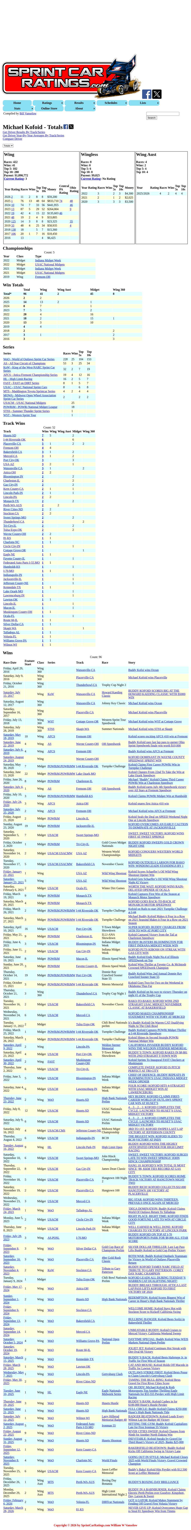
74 (60, 200)
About (79, 108)
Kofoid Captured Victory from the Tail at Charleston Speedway (152, 936)
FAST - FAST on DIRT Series (21, 383)
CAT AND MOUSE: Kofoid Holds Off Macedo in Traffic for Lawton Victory (158, 1366)
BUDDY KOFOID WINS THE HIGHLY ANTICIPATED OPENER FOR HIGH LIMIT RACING (156, 1147)
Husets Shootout (111, 1440)
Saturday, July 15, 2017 (11, 694)
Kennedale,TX (12, 587)
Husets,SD (9, 435)
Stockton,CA (11, 513)
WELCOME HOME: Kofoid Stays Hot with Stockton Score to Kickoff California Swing (154, 1310)
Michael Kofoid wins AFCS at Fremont (152, 811)
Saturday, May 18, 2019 (12, 736)
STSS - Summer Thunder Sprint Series (26, 411)
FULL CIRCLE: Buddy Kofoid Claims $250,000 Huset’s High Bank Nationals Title (157, 1410)
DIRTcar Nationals (113, 1502)
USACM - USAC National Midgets (24, 402)
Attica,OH (9, 472)
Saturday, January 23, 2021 (13, 880)
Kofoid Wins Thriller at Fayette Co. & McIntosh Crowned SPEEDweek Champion (157, 966)
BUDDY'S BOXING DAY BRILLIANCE (153, 1482)
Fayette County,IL (14, 558)
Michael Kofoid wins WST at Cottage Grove (155, 721)
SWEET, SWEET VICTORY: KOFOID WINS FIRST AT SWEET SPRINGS (156, 835)
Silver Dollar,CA (13, 624)
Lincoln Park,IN (13, 492)
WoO (51, 1099)
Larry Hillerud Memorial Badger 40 (114, 1418)
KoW (51, 694)
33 (12, 225)
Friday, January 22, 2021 (12, 873)
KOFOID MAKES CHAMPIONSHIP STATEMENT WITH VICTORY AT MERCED (156, 1015)
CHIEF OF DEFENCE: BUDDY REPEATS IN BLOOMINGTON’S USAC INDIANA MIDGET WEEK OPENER (157, 1078)
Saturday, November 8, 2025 (11, 1460)
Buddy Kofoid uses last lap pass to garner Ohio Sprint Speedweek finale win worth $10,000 (156, 744)
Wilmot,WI (10, 644)
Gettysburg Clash (112, 1374)
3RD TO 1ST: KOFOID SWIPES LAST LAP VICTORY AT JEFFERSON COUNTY (155, 1130)
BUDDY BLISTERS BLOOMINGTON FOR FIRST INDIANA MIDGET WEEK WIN (155, 943)
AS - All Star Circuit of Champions (24, 363)
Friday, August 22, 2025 (12, 1433)
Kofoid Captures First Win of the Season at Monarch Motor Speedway (154, 895)
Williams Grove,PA (15, 640)
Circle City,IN (11, 546)
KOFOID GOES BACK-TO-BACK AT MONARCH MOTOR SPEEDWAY (152, 903)
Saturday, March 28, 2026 (13, 1509)
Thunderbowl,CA (13, 521)
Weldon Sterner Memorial (111, 1046)
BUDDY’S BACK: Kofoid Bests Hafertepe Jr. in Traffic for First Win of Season (157, 1359)
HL (49, 1147)
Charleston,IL (11, 480)
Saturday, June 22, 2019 (12, 744)
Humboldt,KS (11, 566)
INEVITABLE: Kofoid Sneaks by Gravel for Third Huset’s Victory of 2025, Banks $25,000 (156, 1440)
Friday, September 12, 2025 (12, 1449)
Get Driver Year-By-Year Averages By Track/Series (33, 135)
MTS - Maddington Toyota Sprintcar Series (29, 391)
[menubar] (96, 105)
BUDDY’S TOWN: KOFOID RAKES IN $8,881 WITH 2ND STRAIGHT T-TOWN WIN (157, 1054)
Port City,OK (11, 460)
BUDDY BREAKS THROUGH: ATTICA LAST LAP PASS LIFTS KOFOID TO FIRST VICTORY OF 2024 (157, 1288)
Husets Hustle (110, 1403)
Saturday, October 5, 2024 (13, 1341)
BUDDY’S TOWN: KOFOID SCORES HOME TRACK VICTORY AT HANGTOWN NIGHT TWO (157, 1180)
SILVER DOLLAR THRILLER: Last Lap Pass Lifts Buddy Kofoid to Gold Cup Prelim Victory (157, 1248)
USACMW (65, 853)
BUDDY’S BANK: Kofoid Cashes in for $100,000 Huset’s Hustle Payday (152, 1403)
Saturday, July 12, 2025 (11, 1418)
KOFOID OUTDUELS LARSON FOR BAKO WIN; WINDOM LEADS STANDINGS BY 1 (156, 864)
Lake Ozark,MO (13, 591)
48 (71, 200)
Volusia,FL (9, 636)
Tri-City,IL (9, 525)
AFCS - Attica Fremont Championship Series (30, 374)
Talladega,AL (11, 632)
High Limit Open (112, 1147)
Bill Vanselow (28, 113)
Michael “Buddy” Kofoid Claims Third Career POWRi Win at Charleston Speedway (156, 781)
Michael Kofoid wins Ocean (145, 703)
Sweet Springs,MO (14, 517)
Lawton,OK (10, 599)
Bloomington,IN (13, 476)
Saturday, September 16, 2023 (12, 1259)
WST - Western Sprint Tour (19, 415)
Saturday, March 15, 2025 (13, 1359)
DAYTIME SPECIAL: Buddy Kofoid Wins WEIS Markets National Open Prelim (158, 1341)
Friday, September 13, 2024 (12, 1321)
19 (12, 213)
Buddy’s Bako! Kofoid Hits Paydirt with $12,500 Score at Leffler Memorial (157, 1471)
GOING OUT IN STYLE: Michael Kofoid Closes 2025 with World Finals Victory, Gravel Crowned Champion (158, 1460)
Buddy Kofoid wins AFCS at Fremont (151, 751)
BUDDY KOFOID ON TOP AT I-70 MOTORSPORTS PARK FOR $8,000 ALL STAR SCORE (158, 1238)
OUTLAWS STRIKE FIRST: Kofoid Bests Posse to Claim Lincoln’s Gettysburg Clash (157, 1374)
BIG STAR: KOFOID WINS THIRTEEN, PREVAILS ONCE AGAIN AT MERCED (153, 1201)
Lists (143, 102)
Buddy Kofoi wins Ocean (143, 670)
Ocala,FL (9, 616)
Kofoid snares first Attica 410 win (148, 803)
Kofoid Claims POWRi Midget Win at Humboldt (157, 796)
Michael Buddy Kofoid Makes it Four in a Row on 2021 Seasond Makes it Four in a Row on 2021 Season (158, 920)
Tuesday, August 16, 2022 (13, 1147)
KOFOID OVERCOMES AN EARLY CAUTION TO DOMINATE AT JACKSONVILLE (158, 826)
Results (79, 102)
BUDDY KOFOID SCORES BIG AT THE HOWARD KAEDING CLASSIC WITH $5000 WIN (156, 694)
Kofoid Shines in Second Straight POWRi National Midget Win (153, 1039)
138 (13, 229)
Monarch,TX (11, 501)
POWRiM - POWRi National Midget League (30, 407)
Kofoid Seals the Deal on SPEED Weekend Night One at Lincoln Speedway (157, 818)
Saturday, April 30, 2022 (12, 1061)
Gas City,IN (10, 484)
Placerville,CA (12, 443)
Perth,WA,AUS (12, 505)
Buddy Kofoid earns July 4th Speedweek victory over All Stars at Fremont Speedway (157, 788)
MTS (51, 1482)
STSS (51, 729)
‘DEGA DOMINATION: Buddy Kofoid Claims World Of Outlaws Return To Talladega (156, 1210)
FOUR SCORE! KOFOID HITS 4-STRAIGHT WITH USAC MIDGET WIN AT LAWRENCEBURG (156, 1089)
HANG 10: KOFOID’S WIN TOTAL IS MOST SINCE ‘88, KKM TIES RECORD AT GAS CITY (156, 1169)
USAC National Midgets (50, 264)
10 (12, 205)
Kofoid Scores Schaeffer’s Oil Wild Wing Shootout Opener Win (153, 873)
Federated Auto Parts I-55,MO (21, 562)
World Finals (109, 1460)
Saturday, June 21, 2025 (12, 1410)
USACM (53, 835)
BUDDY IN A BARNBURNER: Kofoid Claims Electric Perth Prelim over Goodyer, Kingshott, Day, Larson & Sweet (157, 1493)
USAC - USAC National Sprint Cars (25, 387)
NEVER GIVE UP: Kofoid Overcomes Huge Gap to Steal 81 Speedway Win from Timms (158, 1509)
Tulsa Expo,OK (12, 529)
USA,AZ (8, 464)
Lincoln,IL (9, 603)
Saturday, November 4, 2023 (11, 1270)
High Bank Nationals (114, 1299)
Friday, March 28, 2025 (11, 1366)
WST (51, 721)
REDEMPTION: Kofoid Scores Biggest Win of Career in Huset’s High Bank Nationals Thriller (156, 1299)
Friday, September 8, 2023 (11, 1248)
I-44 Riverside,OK (14, 439)
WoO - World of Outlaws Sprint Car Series (28, 359)
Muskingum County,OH (17, 611)
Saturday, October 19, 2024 (10, 1350)
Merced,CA (10, 456)
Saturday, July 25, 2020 (11, 811)
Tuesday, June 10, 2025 (11, 1392)
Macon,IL (9, 607)
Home (17, 102)
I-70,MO (8, 570)
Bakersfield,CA (12, 451)
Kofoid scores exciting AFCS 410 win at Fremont (158, 736)
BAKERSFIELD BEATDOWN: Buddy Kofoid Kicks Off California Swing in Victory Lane (156, 1449)
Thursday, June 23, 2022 (12, 1100)
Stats (17, 108)
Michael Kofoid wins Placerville (147, 677)
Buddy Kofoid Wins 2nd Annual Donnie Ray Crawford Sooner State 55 (155, 975)
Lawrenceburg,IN (13, 595)
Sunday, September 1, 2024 (11, 1299)
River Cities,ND (13, 509)
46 (71, 205)
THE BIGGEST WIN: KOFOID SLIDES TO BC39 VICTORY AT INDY (155, 1138)
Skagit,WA (9, 628)
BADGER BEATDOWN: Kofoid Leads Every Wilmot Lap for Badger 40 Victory (156, 1418)
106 (13, 233)
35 (71, 221)
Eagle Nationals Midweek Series (111, 1392)
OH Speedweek (111, 743)
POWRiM (54, 766)
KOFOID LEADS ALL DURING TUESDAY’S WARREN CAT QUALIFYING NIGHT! (157, 1279)
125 (13, 221)
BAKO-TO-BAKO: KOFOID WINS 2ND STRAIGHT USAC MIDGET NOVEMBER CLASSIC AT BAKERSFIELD (154, 1004)
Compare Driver (12, 138)
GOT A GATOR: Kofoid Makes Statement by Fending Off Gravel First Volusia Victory (155, 1502)
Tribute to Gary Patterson (111, 1270)
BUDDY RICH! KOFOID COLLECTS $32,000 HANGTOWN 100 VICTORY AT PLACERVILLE (157, 1190)
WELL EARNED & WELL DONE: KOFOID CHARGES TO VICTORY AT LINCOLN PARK (157, 1228)
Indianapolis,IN (12, 575)
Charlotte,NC (11, 542)
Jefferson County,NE (15, 583)
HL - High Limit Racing (17, 379)
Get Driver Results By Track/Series (24, 132)
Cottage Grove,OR (14, 550)
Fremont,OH (42, 276)
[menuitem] (18, 103)
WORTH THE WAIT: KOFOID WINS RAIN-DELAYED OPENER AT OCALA (156, 888)
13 (12, 209)
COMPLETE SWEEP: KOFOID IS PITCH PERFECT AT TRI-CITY (154, 1069)
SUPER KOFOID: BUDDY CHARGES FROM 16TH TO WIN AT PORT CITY (157, 929)
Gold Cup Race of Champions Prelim (113, 1248)
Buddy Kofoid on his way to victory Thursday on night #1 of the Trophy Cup (157, 993)
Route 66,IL (10, 620)
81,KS (7, 538)
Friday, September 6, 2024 (11, 1310)
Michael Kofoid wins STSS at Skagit (150, 729)
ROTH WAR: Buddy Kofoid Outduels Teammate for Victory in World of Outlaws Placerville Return (157, 1259)
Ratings (47, 102)
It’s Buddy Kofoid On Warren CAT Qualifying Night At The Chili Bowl (156, 1024)
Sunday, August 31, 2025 (12, 1440)
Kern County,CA (13, 488)
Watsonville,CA (12, 468)
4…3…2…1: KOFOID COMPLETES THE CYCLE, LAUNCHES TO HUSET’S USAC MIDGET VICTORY (155, 1111)
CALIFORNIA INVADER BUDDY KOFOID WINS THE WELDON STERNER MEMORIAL (157, 1046)
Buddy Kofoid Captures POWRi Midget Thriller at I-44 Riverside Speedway (157, 1031)
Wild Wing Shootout (114, 873)
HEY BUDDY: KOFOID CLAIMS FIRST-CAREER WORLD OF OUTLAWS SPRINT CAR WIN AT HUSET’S (155, 1100)
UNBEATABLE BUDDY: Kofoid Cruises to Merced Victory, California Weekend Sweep (154, 1331)
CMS (62, 1130)
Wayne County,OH (14, 533)
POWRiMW (67, 766)
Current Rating (14, 178)
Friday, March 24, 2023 (11, 1210)
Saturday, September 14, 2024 (12, 1332)
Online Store (49, 108)
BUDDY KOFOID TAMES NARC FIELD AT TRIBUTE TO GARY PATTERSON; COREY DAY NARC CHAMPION (156, 1270)
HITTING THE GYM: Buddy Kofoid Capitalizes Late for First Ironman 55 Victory (157, 1425)
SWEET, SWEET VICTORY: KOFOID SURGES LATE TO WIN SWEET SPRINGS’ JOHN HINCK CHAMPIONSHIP (158, 1158)
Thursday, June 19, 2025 (12, 1403)
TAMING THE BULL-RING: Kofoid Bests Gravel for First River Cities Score (154, 1381)
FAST (51, 1061)
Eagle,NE (9, 554)
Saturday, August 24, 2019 (13, 758)
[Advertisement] (95, 27)
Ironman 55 (109, 1425)
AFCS (51, 736)
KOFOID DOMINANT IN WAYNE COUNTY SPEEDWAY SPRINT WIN (156, 758)
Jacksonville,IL (12, 579)
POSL (56, 1237)
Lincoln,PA (10, 497)
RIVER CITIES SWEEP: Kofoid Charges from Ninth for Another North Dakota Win (156, 1433)
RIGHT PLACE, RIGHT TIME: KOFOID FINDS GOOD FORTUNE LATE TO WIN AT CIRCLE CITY (158, 1219)
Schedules (111, 102)
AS (49, 743)
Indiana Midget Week (48, 260)
